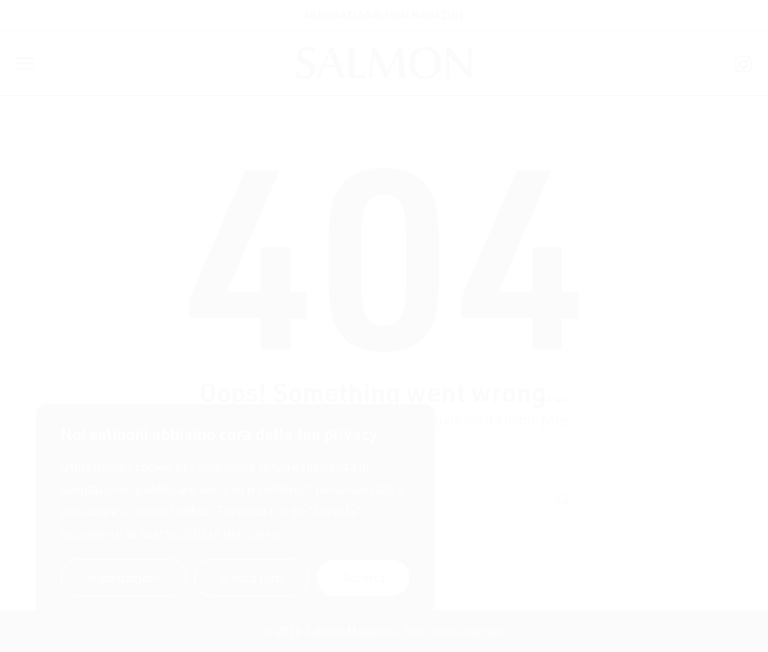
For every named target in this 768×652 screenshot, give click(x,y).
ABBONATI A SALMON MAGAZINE (384, 15)
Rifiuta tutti (251, 577)
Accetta (363, 577)
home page (537, 419)
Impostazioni (123, 577)
